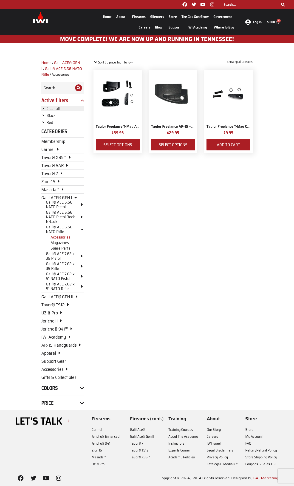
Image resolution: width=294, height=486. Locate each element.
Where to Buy (224, 27)
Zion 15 (97, 450)
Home (107, 17)
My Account (254, 436)
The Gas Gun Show (195, 17)
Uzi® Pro (98, 464)
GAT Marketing (265, 478)
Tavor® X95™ (140, 457)
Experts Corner (179, 450)
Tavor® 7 (136, 443)
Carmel (97, 429)
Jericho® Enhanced (105, 436)
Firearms (139, 17)
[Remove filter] (62, 108)
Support (176, 27)
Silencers (157, 17)
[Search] (283, 4)
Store (173, 17)
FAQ (248, 443)
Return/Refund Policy (261, 450)
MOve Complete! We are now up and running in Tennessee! (147, 39)
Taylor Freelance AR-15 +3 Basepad (179, 126)
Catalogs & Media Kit (222, 464)
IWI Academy (198, 27)
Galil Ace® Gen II (142, 436)
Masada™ (99, 457)
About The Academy (183, 436)
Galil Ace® (137, 429)
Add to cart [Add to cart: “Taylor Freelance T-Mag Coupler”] (228, 144)
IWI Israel (214, 443)
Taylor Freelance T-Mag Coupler (231, 126)
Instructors (176, 443)
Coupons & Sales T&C (261, 464)
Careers (144, 27)
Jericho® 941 (101, 443)
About (121, 17)
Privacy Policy (217, 457)
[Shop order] (113, 62)
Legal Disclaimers (220, 450)
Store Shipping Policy (261, 457)
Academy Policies (181, 457)
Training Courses (180, 429)
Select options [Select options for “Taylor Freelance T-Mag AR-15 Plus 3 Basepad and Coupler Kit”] (117, 144)
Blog (159, 27)
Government (223, 17)
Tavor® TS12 (139, 450)
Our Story (214, 429)
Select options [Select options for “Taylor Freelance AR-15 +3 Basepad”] (173, 144)
